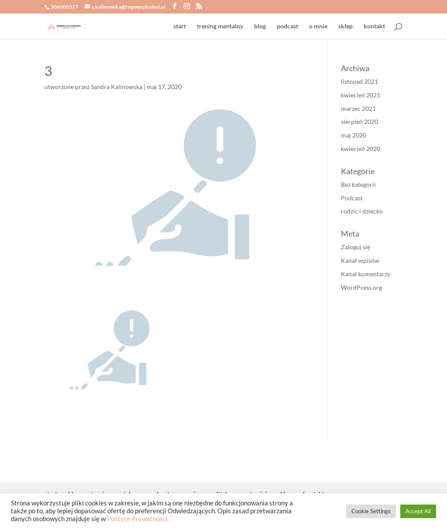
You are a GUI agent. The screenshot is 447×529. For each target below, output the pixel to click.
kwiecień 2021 (360, 95)
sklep (345, 26)
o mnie (318, 26)
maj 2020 (353, 135)
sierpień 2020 (359, 121)
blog (260, 26)
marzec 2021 (358, 108)
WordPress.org (361, 287)
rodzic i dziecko (362, 211)
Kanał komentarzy (365, 274)
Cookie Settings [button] (371, 511)
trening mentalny (220, 26)
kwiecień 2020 (360, 148)
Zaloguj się (355, 247)
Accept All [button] (418, 511)
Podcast (352, 198)
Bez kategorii (358, 184)
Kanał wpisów (360, 260)
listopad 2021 (359, 81)
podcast (287, 26)
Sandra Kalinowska (116, 86)
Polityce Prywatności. (138, 518)
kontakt (374, 26)
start (179, 26)
